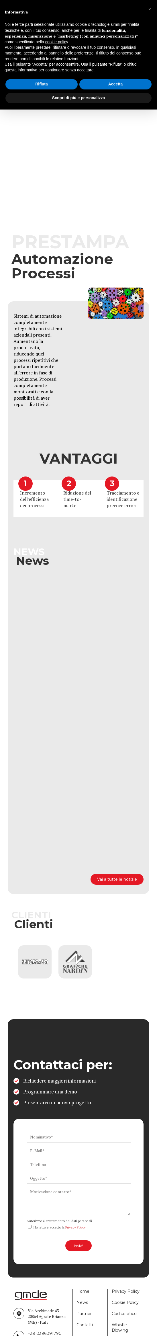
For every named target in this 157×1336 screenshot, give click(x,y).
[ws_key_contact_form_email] (79, 1150)
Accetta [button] (115, 84)
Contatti (84, 1324)
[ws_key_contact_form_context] (79, 1201)
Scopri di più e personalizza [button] (78, 97)
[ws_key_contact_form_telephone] (79, 1164)
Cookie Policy (125, 1302)
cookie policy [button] (56, 42)
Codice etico (124, 1313)
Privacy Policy (75, 1227)
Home (82, 1291)
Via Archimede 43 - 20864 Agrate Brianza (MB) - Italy (47, 1316)
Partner (84, 1313)
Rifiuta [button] (41, 84)
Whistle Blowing (120, 1327)
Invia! (78, 1245)
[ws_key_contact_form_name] (79, 1137)
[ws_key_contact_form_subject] (79, 1178)
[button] (149, 9)
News (82, 1302)
